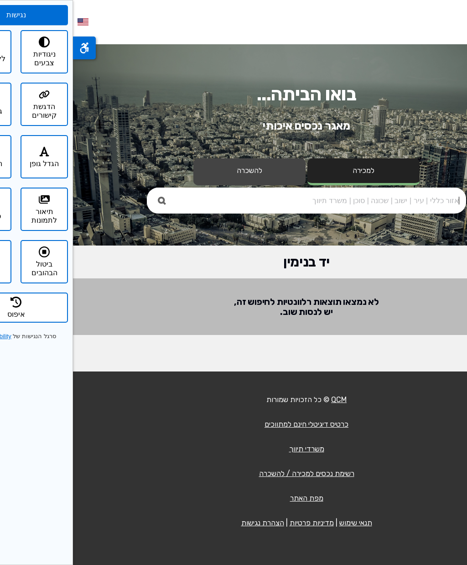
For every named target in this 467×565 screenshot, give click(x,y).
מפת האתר (233, 498)
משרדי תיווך (233, 449)
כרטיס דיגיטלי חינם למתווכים (233, 424)
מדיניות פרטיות (239, 522)
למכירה (290, 170)
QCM (266, 399)
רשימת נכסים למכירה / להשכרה (233, 473)
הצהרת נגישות (189, 522)
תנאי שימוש (282, 522)
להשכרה (176, 170)
